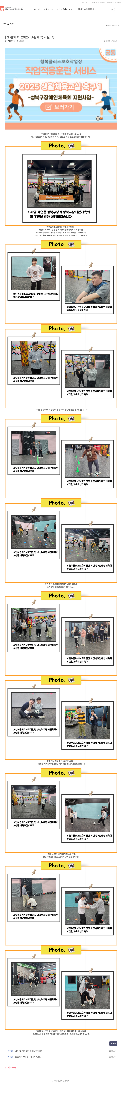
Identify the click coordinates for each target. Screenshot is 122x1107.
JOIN (71, 1076)
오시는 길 (90, 1065)
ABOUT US (10, 1076)
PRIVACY (25, 1076)
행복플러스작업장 (51, 1065)
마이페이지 (118, 2)
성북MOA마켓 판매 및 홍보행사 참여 (28, 996)
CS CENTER (41, 1076)
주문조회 (109, 2)
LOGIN (83, 1076)
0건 (12, 41)
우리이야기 (115, 25)
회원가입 (94, 2)
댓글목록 (10, 1012)
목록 (113, 989)
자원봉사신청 (70, 1065)
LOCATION (58, 1076)
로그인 (88, 2)
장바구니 (102, 2)
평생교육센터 (32, 1065)
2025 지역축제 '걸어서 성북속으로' (28, 1002)
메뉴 (119, 10)
